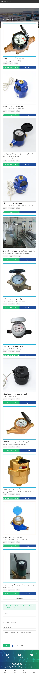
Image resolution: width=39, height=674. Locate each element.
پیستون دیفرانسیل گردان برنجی (14, 299)
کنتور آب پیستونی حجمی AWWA (14, 58)
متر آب (18, 111)
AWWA (5, 63)
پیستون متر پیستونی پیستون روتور (15, 346)
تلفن (31, 657)
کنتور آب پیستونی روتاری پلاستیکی (15, 394)
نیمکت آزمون (12, 256)
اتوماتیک (5, 256)
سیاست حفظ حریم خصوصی (21, 645)
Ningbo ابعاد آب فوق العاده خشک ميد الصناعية (19, 442)
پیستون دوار (11, 111)
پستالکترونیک (19, 657)
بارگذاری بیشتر (19, 598)
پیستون (16, 63)
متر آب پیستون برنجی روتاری (13, 106)
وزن (19, 256)
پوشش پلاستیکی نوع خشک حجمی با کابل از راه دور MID (19, 154)
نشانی (7, 657)
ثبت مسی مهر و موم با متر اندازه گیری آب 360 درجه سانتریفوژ (19, 585)
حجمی (10, 63)
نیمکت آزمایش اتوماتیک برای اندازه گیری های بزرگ (19, 251)
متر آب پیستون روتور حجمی (12, 489)
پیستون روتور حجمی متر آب (12, 203)
